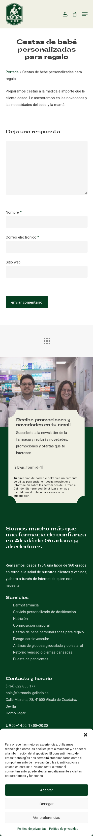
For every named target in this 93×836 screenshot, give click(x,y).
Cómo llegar (16, 713)
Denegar (46, 804)
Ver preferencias (46, 817)
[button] (85, 734)
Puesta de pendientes (30, 659)
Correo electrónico (22, 237)
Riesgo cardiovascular (31, 639)
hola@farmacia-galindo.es (27, 693)
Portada (12, 72)
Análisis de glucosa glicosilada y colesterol (48, 645)
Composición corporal (31, 625)
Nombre (14, 212)
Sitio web (13, 262)
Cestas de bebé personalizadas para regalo (48, 632)
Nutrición (20, 618)
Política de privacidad (32, 829)
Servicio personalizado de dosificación (44, 612)
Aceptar (46, 790)
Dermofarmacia (26, 605)
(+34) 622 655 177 (20, 686)
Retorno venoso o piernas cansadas (42, 652)
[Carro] (75, 14)
